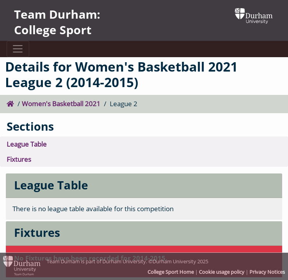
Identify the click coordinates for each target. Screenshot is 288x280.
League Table (27, 144)
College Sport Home (171, 271)
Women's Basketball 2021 (61, 103)
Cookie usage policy (221, 271)
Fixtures (19, 159)
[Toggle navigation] (18, 49)
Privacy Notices (267, 271)
